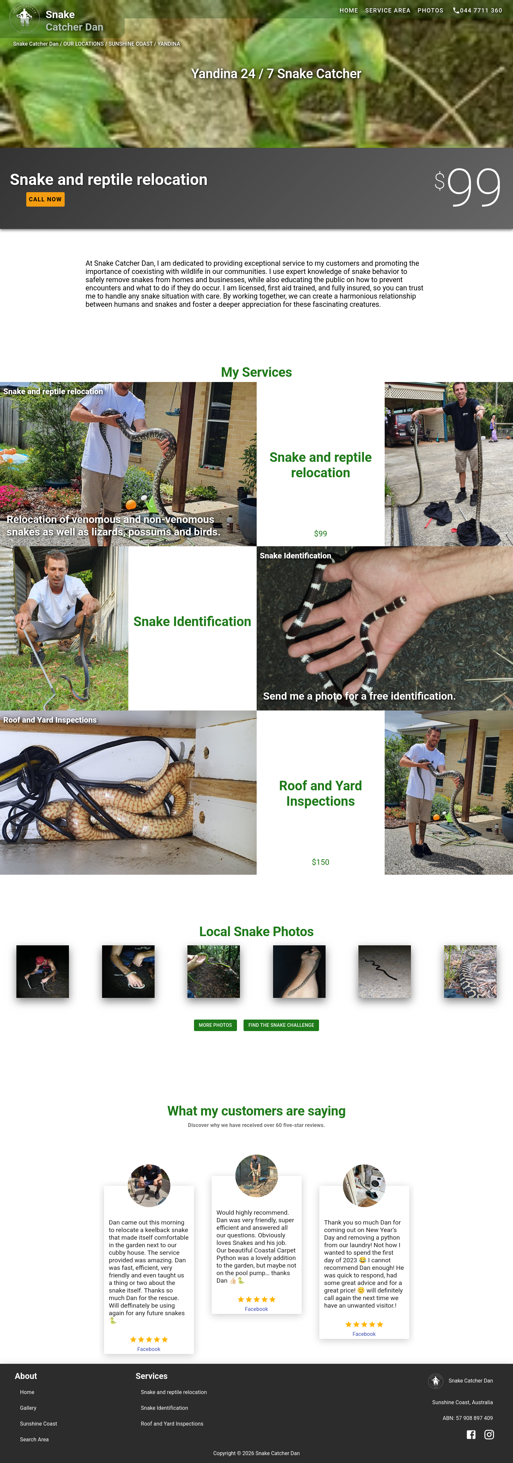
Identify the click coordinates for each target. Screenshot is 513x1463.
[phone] (477, 10)
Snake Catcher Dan (35, 44)
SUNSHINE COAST (131, 44)
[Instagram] (489, 1438)
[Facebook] (471, 1438)
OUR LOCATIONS (83, 44)
